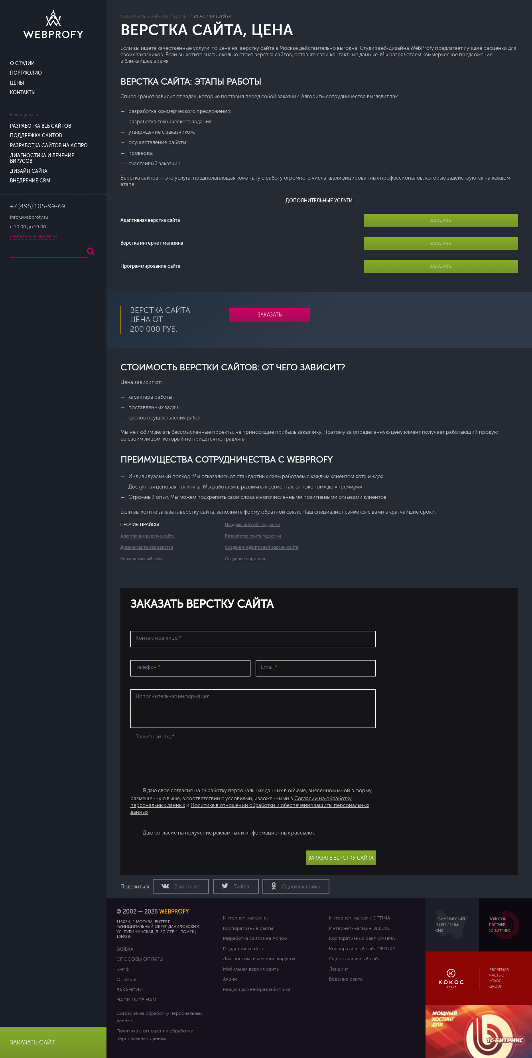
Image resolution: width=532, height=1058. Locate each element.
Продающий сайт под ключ (252, 524)
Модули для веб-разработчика (256, 989)
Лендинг (338, 969)
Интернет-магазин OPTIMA (359, 918)
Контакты (22, 92)
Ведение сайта (346, 979)
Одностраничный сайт (354, 958)
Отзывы (126, 979)
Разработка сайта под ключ (253, 536)
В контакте (186, 887)
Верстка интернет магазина (151, 243)
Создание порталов (245, 558)
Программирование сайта (150, 266)
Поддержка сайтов (36, 135)
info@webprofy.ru (29, 217)
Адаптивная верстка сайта (150, 220)
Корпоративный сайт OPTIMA (362, 938)
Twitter (241, 887)
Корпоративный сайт (141, 558)
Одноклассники (300, 887)
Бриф (123, 969)
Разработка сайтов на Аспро (49, 145)
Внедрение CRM (30, 181)
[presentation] (191, 758)
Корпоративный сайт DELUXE (362, 948)
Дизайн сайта (28, 171)
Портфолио (26, 73)
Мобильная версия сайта (251, 969)
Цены (17, 83)
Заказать (441, 220)
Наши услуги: (24, 114)
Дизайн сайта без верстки (146, 547)
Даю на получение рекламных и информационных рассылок (229, 833)
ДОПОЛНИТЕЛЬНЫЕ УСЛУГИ (319, 201)
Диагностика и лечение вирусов (259, 958)
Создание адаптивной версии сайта (261, 547)
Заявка (125, 949)
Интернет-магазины (245, 918)
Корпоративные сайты (248, 928)
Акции (230, 979)
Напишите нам (136, 1000)
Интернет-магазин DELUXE (359, 928)
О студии (22, 63)
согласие (165, 833)
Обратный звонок (33, 236)
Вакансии (129, 990)
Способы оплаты (140, 959)
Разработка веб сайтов (40, 126)
